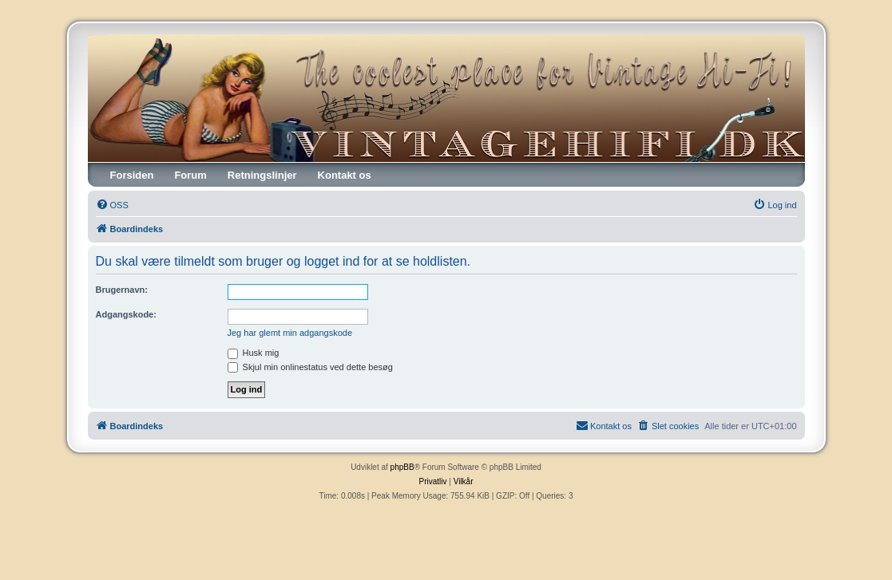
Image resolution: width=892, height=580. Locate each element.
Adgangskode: (126, 314)
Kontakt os (344, 175)
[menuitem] (112, 205)
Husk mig (253, 352)
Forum (190, 175)
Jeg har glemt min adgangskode (290, 332)
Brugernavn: (122, 289)
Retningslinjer (262, 175)
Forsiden (132, 175)
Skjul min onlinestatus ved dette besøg (310, 367)
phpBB (402, 467)
